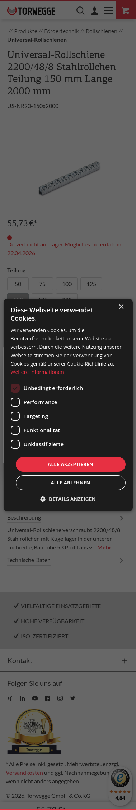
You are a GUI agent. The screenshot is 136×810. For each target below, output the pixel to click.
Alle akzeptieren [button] (70, 464)
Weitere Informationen (37, 371)
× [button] (121, 307)
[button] (68, 498)
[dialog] (67, 405)
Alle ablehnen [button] (70, 482)
